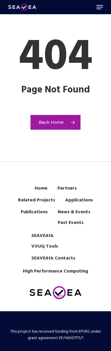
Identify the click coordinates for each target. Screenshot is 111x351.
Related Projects (36, 200)
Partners (67, 188)
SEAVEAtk (42, 236)
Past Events (70, 223)
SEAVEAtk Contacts (53, 258)
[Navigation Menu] (99, 7)
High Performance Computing (55, 271)
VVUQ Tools (44, 246)
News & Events (74, 212)
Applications (79, 200)
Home (41, 188)
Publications (34, 212)
